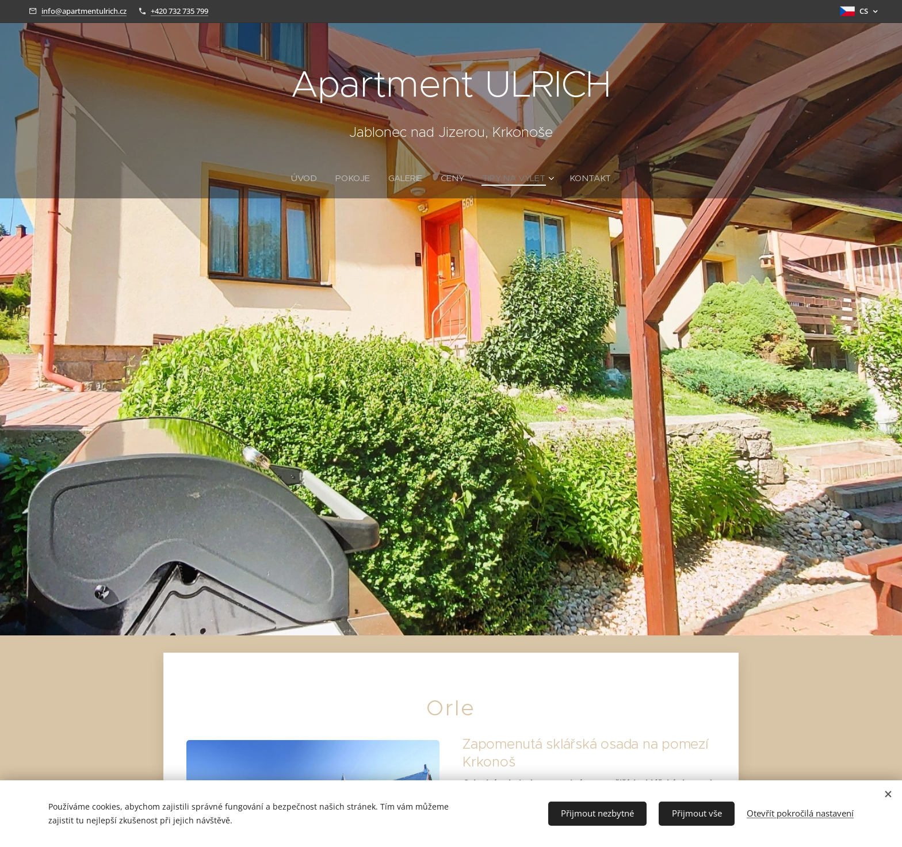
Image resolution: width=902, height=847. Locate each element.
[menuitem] (306, 178)
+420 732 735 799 (179, 11)
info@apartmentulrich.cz (84, 11)
